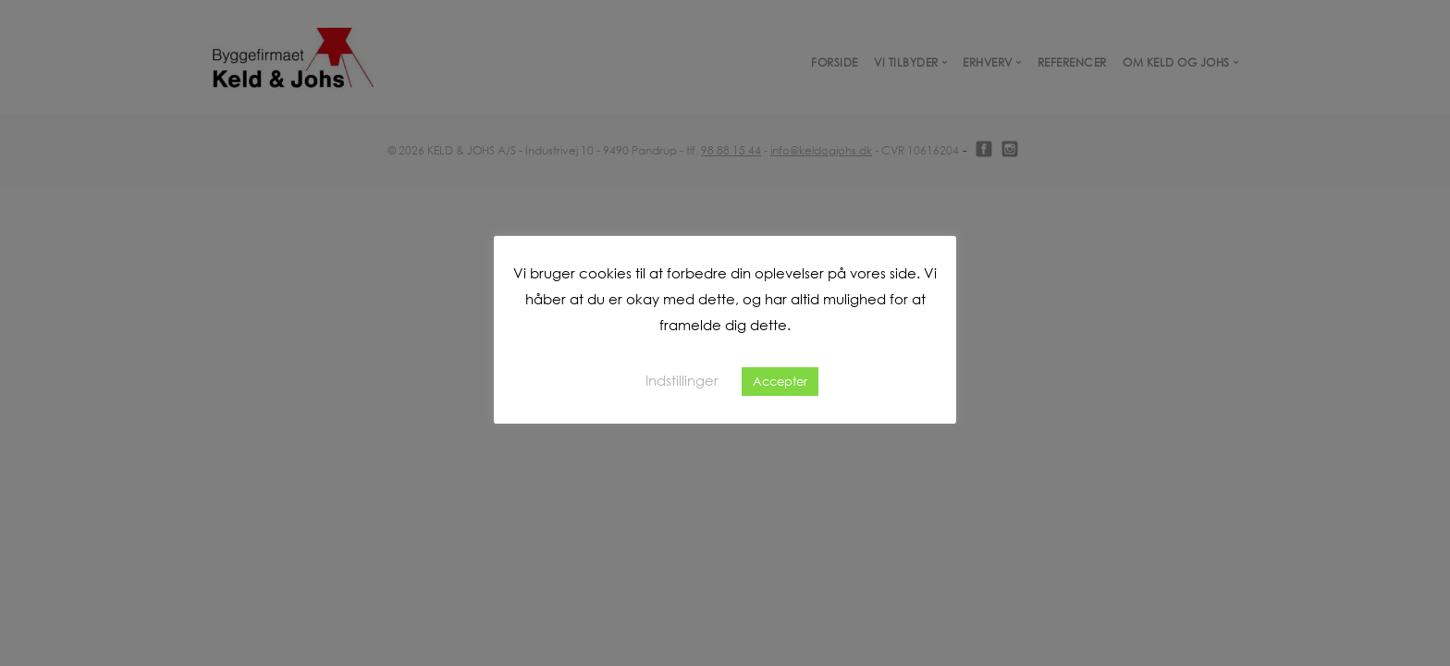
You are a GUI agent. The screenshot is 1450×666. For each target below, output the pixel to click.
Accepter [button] (780, 381)
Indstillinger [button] (682, 380)
